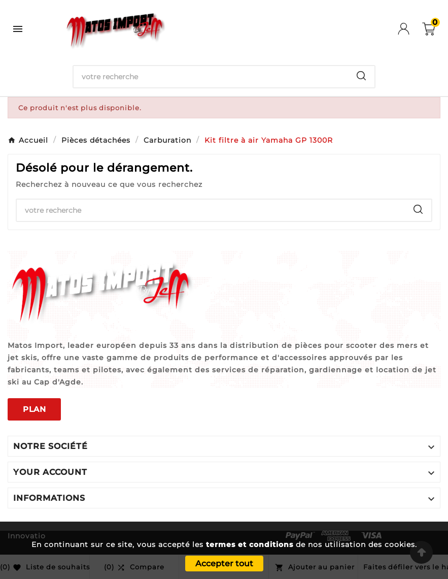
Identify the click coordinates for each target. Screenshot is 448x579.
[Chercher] (211, 76)
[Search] (361, 75)
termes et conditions (249, 544)
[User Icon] (410, 29)
